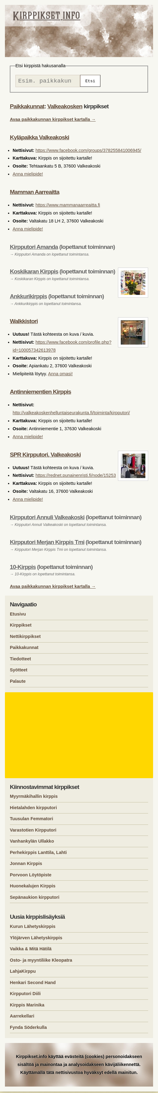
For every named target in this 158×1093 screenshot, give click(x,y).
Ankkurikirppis (28, 298)
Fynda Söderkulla (28, 1028)
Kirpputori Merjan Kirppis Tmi (47, 543)
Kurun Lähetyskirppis (32, 927)
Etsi (90, 81)
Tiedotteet (20, 660)
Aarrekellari (22, 1017)
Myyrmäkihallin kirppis (34, 797)
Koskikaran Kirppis (34, 273)
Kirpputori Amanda (34, 248)
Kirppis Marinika (27, 1006)
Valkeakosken (64, 108)
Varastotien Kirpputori (33, 831)
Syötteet (18, 671)
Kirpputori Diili (25, 995)
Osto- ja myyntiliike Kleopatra (41, 961)
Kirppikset (20, 626)
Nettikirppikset (25, 637)
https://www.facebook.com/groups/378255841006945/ (88, 151)
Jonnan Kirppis (26, 865)
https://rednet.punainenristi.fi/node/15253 (75, 476)
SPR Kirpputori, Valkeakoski (45, 456)
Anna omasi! (60, 375)
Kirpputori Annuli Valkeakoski (47, 519)
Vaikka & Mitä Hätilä (30, 950)
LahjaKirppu (23, 972)
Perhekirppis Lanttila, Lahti (38, 854)
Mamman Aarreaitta (34, 193)
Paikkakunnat (27, 108)
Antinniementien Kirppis (40, 393)
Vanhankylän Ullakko (32, 842)
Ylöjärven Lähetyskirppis (36, 939)
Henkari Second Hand (33, 984)
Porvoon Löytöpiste (30, 876)
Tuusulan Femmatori (31, 820)
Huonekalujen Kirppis (32, 887)
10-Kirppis (23, 568)
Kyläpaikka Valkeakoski (39, 139)
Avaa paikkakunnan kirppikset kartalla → (53, 120)
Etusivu (18, 615)
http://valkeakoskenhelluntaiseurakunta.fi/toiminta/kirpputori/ (71, 414)
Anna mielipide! (28, 175)
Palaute (18, 682)
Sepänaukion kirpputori (34, 898)
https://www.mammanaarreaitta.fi (67, 206)
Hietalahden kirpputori (33, 809)
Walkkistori (24, 322)
